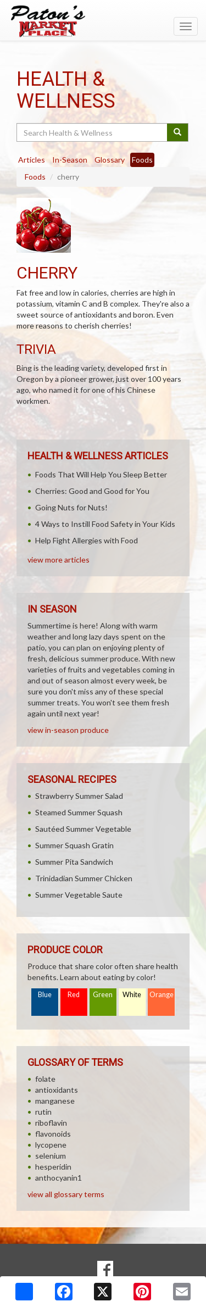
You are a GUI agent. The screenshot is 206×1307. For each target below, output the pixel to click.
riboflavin (51, 1122)
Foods (35, 176)
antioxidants (56, 1089)
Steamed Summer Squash (79, 812)
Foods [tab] (142, 159)
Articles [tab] (31, 159)
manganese (55, 1100)
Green (103, 995)
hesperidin (53, 1166)
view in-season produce (68, 730)
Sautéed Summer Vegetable (83, 828)
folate (45, 1078)
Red (74, 995)
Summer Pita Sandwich (74, 861)
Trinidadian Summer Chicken (83, 878)
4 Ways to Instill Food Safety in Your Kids (105, 524)
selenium (50, 1155)
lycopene (50, 1144)
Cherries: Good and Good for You (92, 491)
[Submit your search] (177, 132)
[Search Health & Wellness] (92, 132)
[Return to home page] (103, 21)
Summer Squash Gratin (74, 845)
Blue (45, 995)
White (132, 995)
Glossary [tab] (109, 159)
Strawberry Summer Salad (79, 795)
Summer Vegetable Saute (79, 894)
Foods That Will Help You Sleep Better (101, 474)
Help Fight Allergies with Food (86, 540)
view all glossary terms (65, 1194)
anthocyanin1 (58, 1177)
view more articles (58, 559)
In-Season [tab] (69, 159)
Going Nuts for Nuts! (71, 507)
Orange (161, 995)
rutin (43, 1111)
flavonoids (53, 1133)
